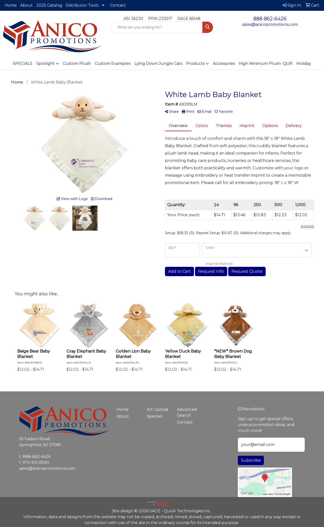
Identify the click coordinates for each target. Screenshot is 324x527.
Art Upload (157, 409)
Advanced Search (187, 412)
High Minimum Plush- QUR (265, 63)
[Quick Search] (157, 27)
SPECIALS (22, 63)
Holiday (303, 63)
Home (11, 5)
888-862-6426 (270, 19)
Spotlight (45, 63)
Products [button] (195, 63)
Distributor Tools (82, 5)
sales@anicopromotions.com (270, 24)
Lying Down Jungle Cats (158, 63)
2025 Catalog (49, 5)
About (26, 5)
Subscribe (251, 460)
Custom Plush (77, 63)
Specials (154, 416)
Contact (118, 5)
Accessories (224, 63)
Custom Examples (112, 63)
